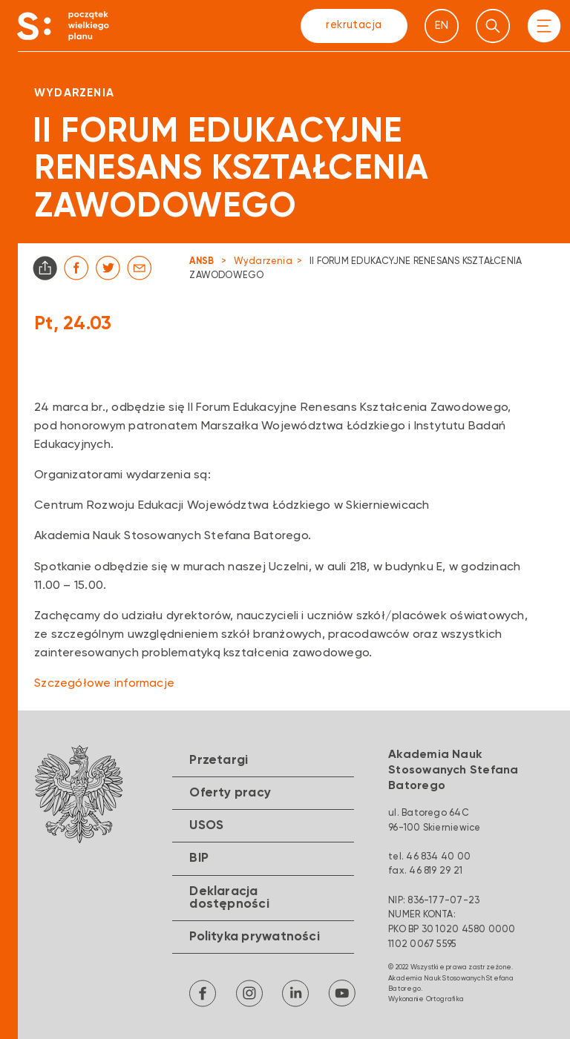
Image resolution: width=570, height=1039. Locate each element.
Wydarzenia (263, 261)
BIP (199, 858)
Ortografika (445, 999)
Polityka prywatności (254, 937)
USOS (206, 825)
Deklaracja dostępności (229, 898)
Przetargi (218, 760)
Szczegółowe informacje (104, 684)
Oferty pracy (230, 793)
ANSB (201, 261)
